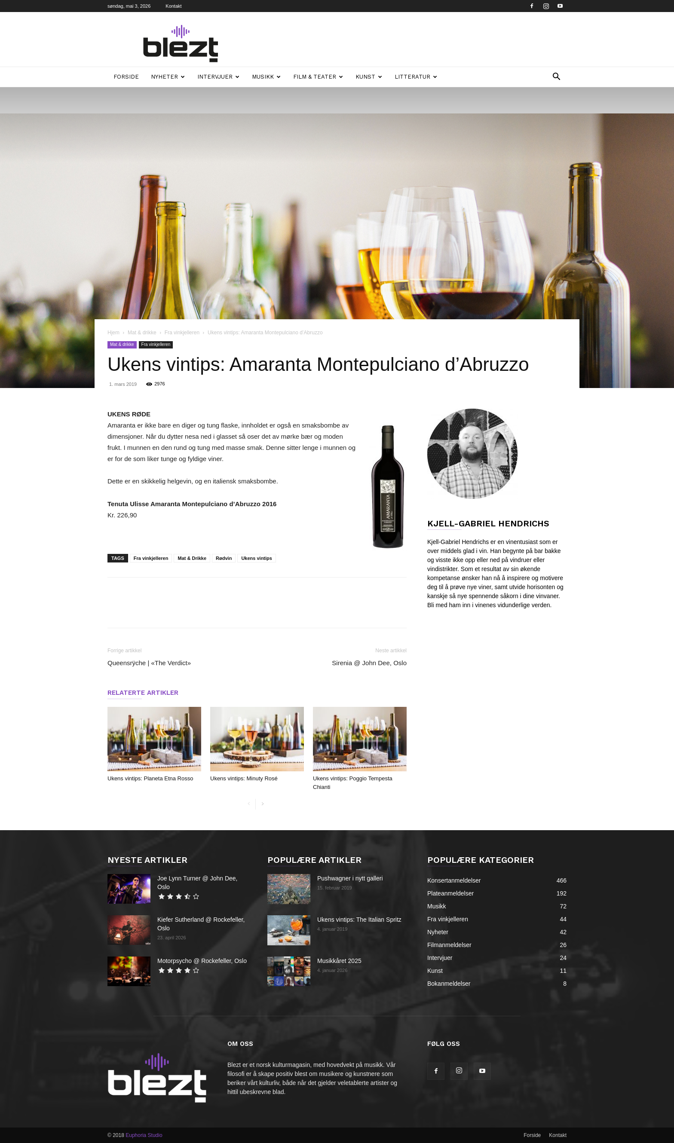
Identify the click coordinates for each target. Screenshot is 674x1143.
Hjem (113, 333)
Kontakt (173, 6)
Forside (126, 76)
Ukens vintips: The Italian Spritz (359, 919)
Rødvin (224, 558)
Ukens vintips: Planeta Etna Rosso (150, 778)
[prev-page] (248, 804)
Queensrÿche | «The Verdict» (149, 662)
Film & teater (318, 76)
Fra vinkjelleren (182, 333)
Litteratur (416, 76)
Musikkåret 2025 (339, 960)
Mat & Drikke (192, 558)
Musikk (266, 76)
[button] (556, 77)
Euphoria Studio (144, 1135)
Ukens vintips (256, 558)
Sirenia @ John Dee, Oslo (369, 662)
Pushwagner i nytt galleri (350, 878)
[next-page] (262, 804)
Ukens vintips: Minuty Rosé (244, 778)
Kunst (368, 76)
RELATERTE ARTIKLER (142, 693)
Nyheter (168, 76)
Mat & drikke (142, 333)
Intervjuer (218, 76)
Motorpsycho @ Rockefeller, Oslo (202, 960)
